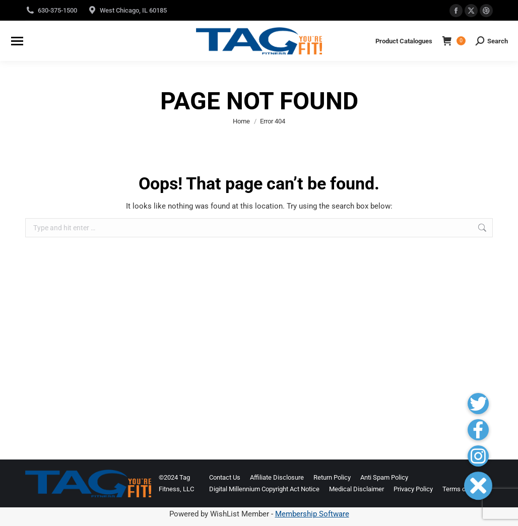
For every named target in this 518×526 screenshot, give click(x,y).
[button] (478, 485)
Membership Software (312, 513)
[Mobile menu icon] (17, 41)
